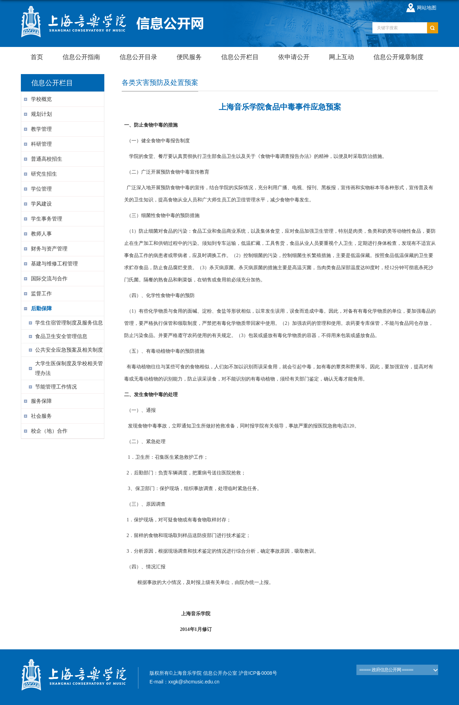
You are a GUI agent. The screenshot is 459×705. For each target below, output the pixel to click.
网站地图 (426, 7)
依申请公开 (293, 57)
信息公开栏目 (240, 57)
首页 (37, 57)
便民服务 (189, 57)
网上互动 (341, 57)
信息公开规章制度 (398, 57)
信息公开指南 (81, 57)
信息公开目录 (138, 57)
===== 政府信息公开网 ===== (386, 669)
